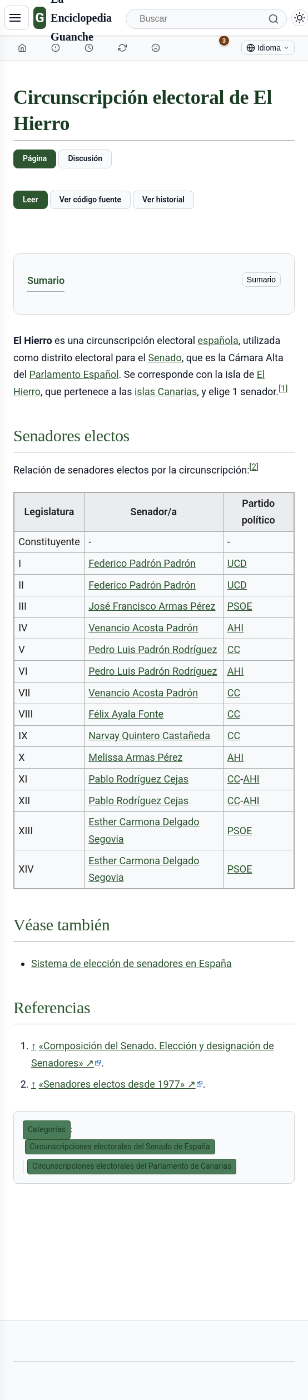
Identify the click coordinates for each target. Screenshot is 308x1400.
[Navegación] (16, 18)
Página (35, 158)
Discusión (85, 158)
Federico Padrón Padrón (142, 563)
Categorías (47, 1129)
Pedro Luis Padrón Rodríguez (152, 649)
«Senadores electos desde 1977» (120, 1084)
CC (233, 649)
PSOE (239, 606)
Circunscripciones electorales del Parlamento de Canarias (131, 1166)
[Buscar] (206, 19)
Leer (30, 199)
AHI (235, 628)
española (218, 340)
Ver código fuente (90, 199)
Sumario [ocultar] (261, 279)
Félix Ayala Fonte (125, 714)
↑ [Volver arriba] (33, 1046)
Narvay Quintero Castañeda (149, 735)
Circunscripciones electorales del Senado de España (120, 1146)
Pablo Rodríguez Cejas (138, 779)
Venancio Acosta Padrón (143, 628)
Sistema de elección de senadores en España (131, 963)
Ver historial (163, 199)
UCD (237, 563)
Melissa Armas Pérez (135, 757)
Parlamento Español (74, 374)
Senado (164, 357)
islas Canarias (166, 391)
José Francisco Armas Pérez (151, 606)
